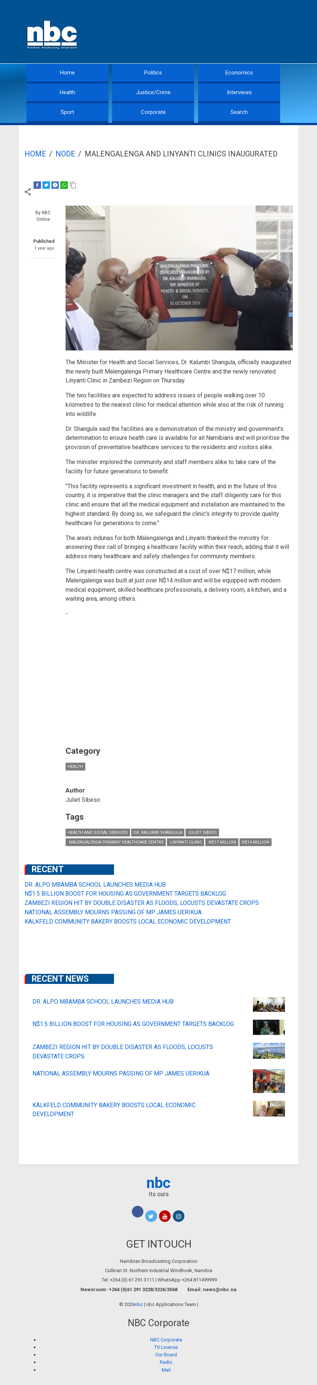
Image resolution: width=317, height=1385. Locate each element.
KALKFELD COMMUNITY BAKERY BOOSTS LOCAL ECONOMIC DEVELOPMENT (128, 921)
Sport (67, 112)
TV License (166, 1347)
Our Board (166, 1354)
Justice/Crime (153, 92)
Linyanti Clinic (185, 842)
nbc (158, 1183)
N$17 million (221, 842)
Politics (153, 72)
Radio (166, 1362)
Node (65, 153)
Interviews (239, 92)
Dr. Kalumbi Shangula (157, 832)
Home (67, 72)
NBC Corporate (166, 1340)
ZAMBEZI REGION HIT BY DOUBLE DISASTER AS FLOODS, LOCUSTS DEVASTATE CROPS (142, 902)
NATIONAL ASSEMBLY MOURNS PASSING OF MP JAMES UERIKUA (113, 912)
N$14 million (255, 842)
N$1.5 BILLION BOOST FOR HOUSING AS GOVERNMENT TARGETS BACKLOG (125, 893)
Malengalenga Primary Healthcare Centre (116, 842)
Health (67, 92)
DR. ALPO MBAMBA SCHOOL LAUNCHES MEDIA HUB (95, 884)
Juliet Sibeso (202, 832)
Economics (239, 72)
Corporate (153, 112)
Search (239, 112)
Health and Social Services (98, 832)
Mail (166, 1370)
